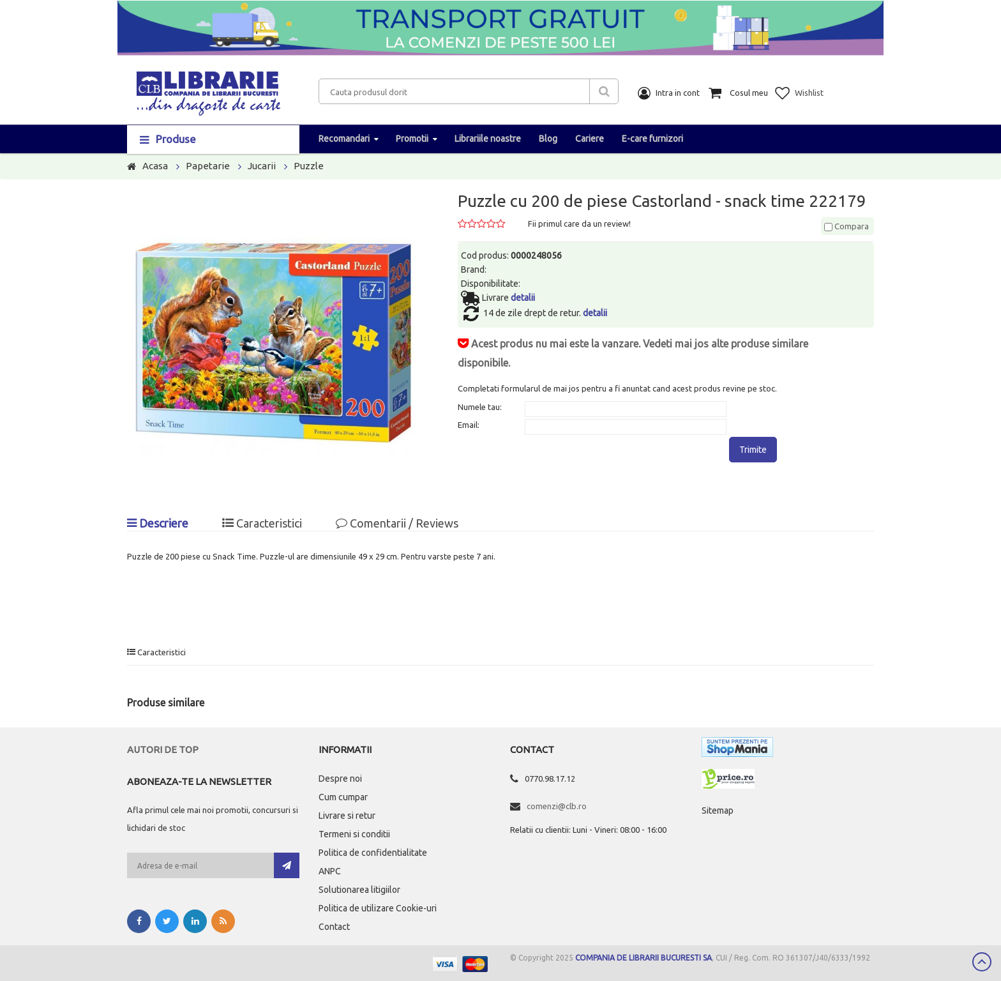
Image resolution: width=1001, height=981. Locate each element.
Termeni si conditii (354, 834)
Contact (334, 927)
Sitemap (718, 810)
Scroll (981, 961)
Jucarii (262, 165)
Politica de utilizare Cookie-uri (378, 908)
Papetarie (208, 165)
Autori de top (163, 749)
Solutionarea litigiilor (359, 890)
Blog (548, 138)
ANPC (330, 871)
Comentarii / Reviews (397, 523)
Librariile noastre (488, 138)
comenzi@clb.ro (557, 806)
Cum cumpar (343, 797)
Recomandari (344, 138)
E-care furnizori (652, 138)
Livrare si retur (347, 815)
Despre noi (340, 778)
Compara (846, 226)
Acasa (155, 165)
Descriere (157, 523)
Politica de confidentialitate (373, 853)
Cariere (589, 138)
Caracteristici (262, 523)
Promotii (412, 138)
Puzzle (309, 165)
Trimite (753, 450)
